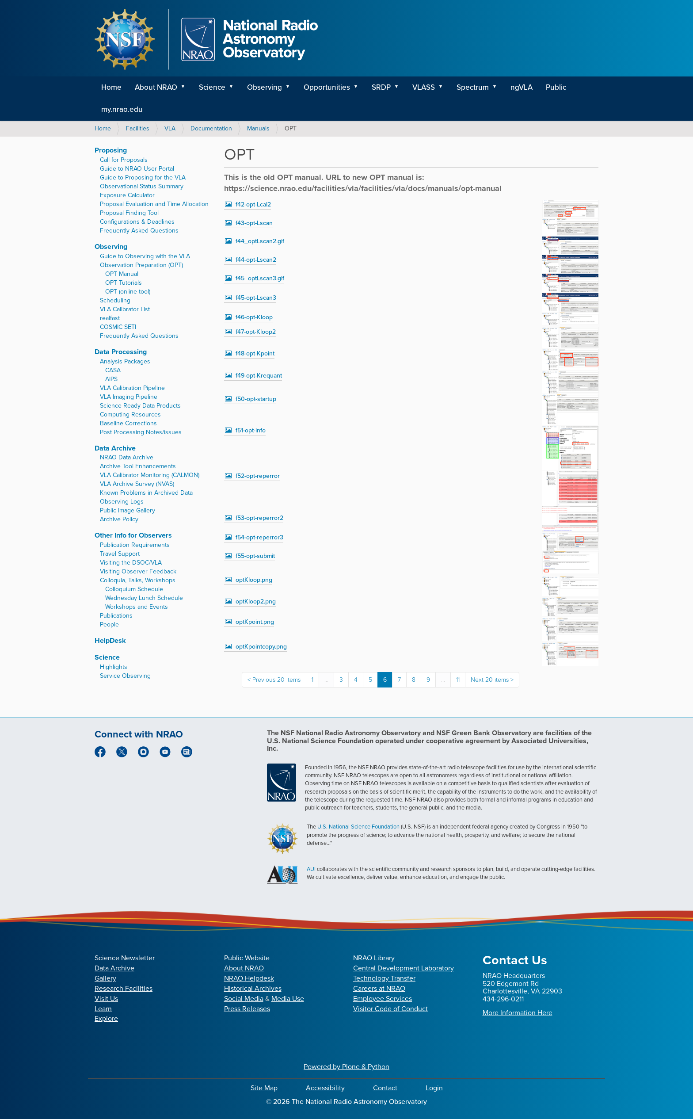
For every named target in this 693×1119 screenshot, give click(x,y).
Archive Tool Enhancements (138, 466)
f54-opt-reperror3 (259, 537)
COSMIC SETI (118, 327)
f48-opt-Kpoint (255, 353)
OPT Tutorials (123, 282)
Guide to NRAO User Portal (137, 168)
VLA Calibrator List (125, 309)
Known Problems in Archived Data (146, 492)
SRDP (381, 87)
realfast (110, 318)
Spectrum (473, 87)
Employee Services (382, 998)
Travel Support (120, 553)
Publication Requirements (135, 545)
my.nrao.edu (122, 109)
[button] (186, 87)
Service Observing (125, 675)
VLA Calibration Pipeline (132, 388)
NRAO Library (374, 958)
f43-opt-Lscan (254, 223)
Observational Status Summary (141, 186)
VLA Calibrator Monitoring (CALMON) (149, 475)
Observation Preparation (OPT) (141, 265)
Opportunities (327, 87)
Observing (264, 87)
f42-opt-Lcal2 (253, 204)
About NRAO (156, 87)
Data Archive (115, 448)
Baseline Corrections (128, 423)
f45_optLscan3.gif (260, 278)
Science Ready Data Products (140, 405)
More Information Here (517, 1013)
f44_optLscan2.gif (260, 241)
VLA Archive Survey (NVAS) (137, 484)
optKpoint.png (255, 621)
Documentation (211, 128)
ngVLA (521, 87)
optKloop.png (254, 579)
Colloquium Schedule (134, 589)
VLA (169, 128)
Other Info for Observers (133, 535)
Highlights (113, 667)
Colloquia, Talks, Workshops (137, 580)
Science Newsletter (125, 958)
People (109, 624)
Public (556, 87)
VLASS (423, 87)
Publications (116, 615)
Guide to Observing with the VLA (145, 256)
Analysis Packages (125, 361)
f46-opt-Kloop (254, 317)
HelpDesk (110, 640)
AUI (311, 869)
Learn (103, 1009)
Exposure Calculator (127, 195)
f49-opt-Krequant (259, 375)
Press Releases (247, 1009)
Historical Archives (253, 988)
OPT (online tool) (127, 291)
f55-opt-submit (255, 556)
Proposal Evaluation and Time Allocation (154, 204)
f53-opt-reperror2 (259, 518)
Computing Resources (130, 414)
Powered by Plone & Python (346, 1067)
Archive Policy (119, 519)
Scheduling (115, 300)
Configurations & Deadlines (137, 221)
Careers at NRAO (379, 988)
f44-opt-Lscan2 (256, 259)
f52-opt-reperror (258, 476)
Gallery (105, 978)
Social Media (243, 998)
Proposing (111, 150)
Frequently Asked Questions (139, 230)
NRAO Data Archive (126, 457)
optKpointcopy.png (261, 646)
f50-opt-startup (256, 399)
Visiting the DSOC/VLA (131, 562)
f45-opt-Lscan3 (256, 297)
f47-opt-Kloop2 (256, 331)
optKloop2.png (256, 601)
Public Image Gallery (127, 510)
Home (111, 87)
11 (458, 679)
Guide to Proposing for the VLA (143, 177)
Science (212, 87)
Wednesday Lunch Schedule (144, 598)
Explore (106, 1018)
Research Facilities (123, 988)
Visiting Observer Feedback (138, 571)
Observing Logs (122, 501)
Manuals (258, 128)
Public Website (247, 958)
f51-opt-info (251, 430)
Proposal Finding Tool (129, 213)
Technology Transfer (384, 978)
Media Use (287, 998)
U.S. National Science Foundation (358, 826)
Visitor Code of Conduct (390, 1009)
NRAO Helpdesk (249, 978)
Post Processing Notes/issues (141, 432)
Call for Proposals (124, 159)
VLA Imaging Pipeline (128, 396)
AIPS (111, 379)
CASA (113, 370)
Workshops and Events (136, 606)
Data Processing (121, 352)
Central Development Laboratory (403, 968)
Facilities (137, 128)
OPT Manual (121, 274)
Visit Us (106, 998)
